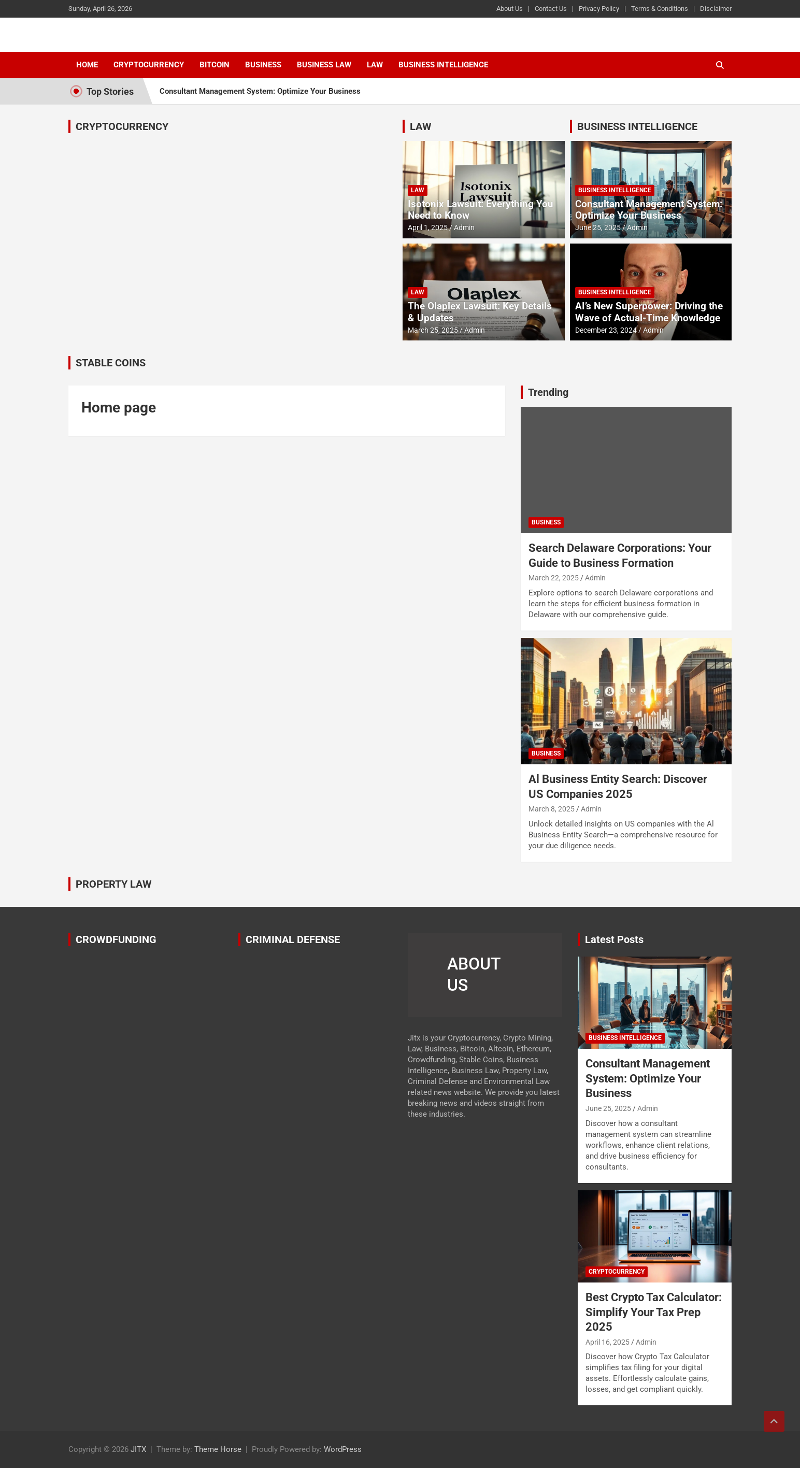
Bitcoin (214, 64)
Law (375, 64)
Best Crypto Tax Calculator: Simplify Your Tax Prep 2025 (653, 1312)
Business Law (324, 64)
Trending (548, 392)
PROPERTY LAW (114, 884)
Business (263, 64)
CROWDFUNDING (116, 939)
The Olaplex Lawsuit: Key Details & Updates (480, 312)
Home (87, 64)
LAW (421, 126)
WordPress (343, 1449)
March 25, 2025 (433, 330)
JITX (138, 1449)
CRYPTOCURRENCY (122, 126)
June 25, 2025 (598, 227)
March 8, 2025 (551, 809)
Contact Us (551, 8)
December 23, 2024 (606, 330)
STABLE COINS (111, 363)
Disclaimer (716, 8)
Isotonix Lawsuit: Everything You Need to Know (480, 210)
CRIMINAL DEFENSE (293, 939)
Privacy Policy (599, 8)
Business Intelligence (443, 64)
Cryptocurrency (148, 64)
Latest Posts (614, 939)
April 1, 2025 (428, 227)
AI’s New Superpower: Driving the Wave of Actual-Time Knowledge (649, 312)
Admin (464, 227)
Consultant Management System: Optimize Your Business (260, 91)
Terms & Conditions (659, 8)
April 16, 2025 (607, 1342)
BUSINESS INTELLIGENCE (637, 126)
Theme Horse (217, 1449)
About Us (509, 8)
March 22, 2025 (553, 578)
